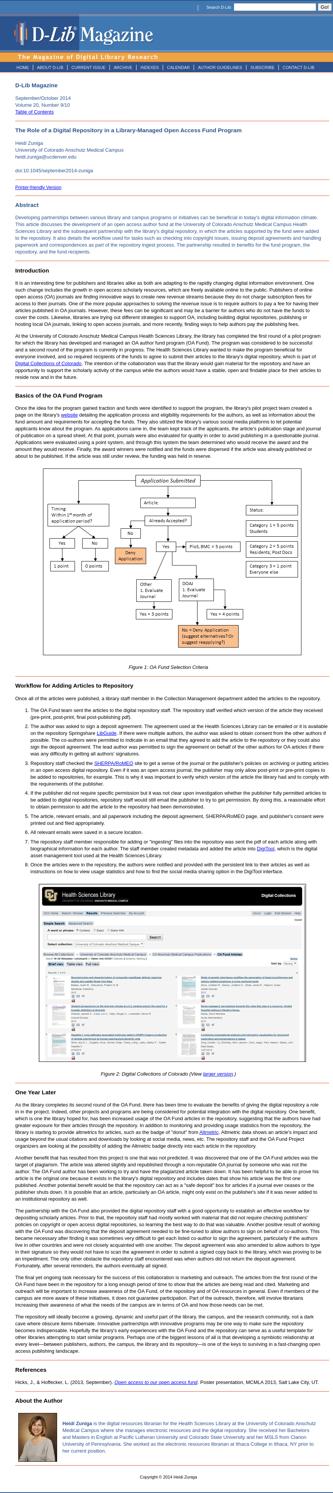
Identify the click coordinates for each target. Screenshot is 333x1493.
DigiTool (265, 849)
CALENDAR (178, 67)
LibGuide (106, 733)
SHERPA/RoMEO (113, 763)
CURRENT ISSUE (89, 67)
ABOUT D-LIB (50, 67)
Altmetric (209, 1132)
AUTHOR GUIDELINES (220, 67)
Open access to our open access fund (156, 1382)
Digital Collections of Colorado (48, 363)
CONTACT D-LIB (298, 67)
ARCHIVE (123, 67)
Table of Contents (34, 112)
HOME (22, 67)
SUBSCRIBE (262, 67)
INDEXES (149, 67)
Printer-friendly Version (38, 187)
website (69, 415)
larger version (218, 1074)
